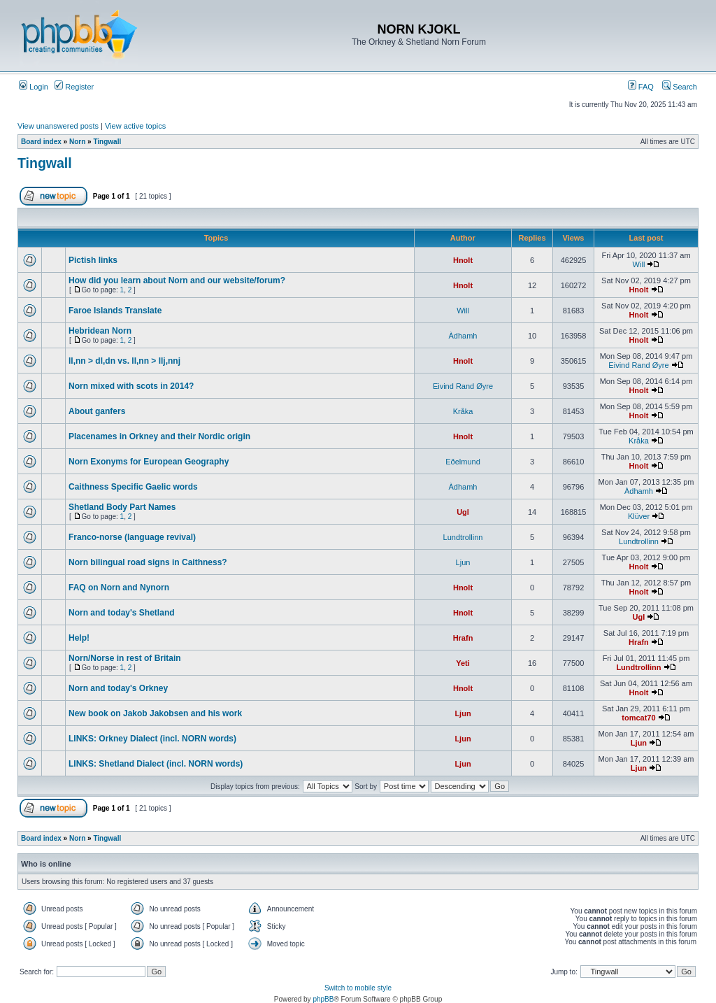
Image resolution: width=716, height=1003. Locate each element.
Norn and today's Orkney (118, 688)
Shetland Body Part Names (122, 507)
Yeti (463, 663)
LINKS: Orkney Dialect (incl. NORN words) (152, 739)
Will (639, 264)
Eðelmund (462, 461)
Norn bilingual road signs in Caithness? (148, 562)
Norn (77, 141)
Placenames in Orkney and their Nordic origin (159, 436)
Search (679, 87)
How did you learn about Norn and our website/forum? (177, 280)
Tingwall (107, 141)
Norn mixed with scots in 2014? (131, 386)
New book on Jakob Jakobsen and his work (155, 713)
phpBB (323, 999)
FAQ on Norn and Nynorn (119, 587)
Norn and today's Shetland (122, 613)
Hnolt (463, 260)
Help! (79, 638)
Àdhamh (463, 336)
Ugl (463, 512)
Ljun (463, 562)
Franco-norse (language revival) (132, 537)
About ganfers (97, 411)
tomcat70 (638, 717)
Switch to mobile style (358, 988)
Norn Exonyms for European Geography (149, 462)
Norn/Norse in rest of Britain (125, 658)
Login (33, 87)
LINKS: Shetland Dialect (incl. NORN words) (156, 764)
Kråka (463, 411)
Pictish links (93, 260)
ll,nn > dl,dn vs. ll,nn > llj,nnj (124, 361)
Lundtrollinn (463, 537)
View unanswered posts (58, 126)
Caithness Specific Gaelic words (133, 487)
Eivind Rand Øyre (638, 365)
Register (74, 87)
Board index (41, 141)
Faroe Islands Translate (115, 310)
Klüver (639, 516)
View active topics (135, 126)
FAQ (641, 87)
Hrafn (463, 638)
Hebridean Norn (100, 331)
